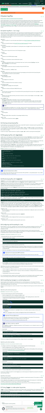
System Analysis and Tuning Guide (25, 6)
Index (4, 6)
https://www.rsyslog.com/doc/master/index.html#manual (11, 383)
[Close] (36, 407)
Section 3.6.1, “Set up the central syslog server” (16, 350)
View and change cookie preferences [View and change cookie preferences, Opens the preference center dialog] (30, 408)
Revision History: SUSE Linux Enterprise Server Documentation (12, 18)
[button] (3, 408)
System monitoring (33, 6)
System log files (40, 6)
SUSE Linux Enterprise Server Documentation (12, 6)
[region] (20, 408)
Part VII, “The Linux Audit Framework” (21, 43)
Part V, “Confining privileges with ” (32, 40)
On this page (4, 9)
